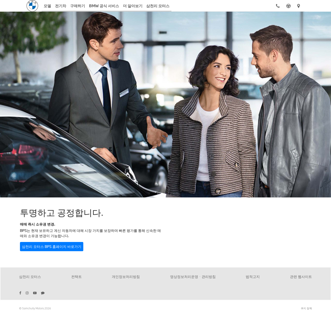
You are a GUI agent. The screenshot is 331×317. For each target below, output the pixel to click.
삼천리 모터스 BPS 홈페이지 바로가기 (51, 246)
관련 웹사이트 (301, 276)
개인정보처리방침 (126, 276)
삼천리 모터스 (30, 276)
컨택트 (76, 276)
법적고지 (253, 276)
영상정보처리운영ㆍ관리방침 (193, 276)
